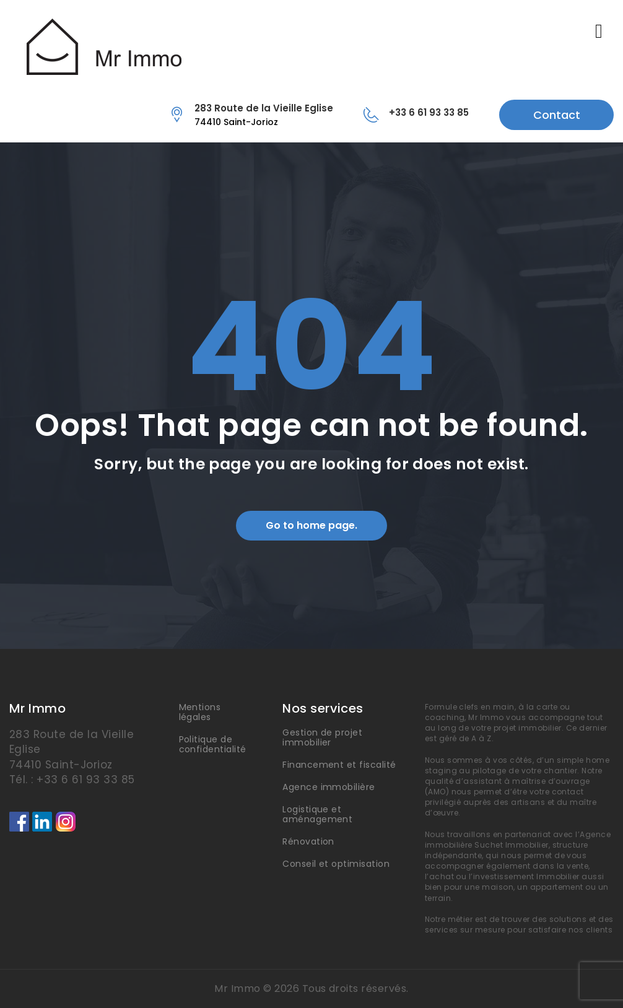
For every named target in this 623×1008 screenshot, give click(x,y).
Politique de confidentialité (212, 744)
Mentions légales (200, 712)
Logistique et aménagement (317, 814)
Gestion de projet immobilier (322, 737)
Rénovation (308, 841)
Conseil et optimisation (336, 864)
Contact (556, 115)
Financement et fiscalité (339, 764)
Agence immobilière (328, 787)
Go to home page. (311, 525)
